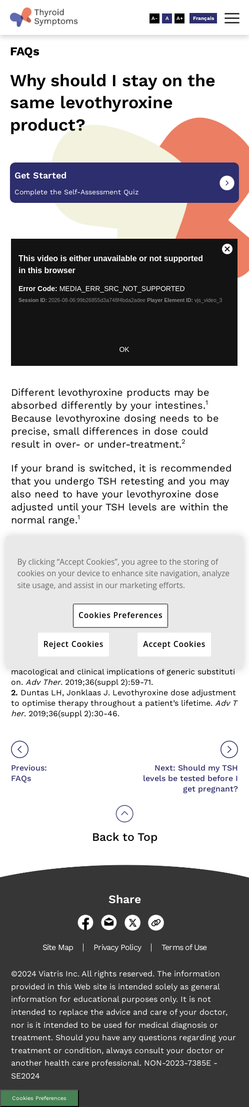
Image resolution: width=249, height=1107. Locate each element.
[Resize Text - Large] (179, 18)
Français (203, 18)
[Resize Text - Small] (155, 18)
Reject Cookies (74, 643)
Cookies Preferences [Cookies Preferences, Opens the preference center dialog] (120, 615)
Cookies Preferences (39, 1098)
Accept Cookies (174, 643)
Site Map (58, 947)
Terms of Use (184, 947)
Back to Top (125, 837)
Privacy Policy (117, 947)
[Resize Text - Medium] (167, 18)
